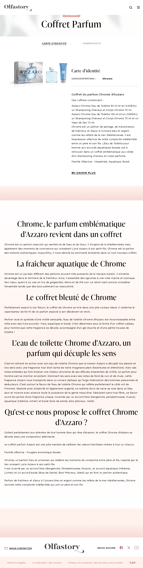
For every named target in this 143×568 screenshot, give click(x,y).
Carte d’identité (54, 43)
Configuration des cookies (47, 562)
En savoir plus (84, 172)
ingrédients (92, 43)
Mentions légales (16, 562)
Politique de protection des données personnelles (95, 562)
